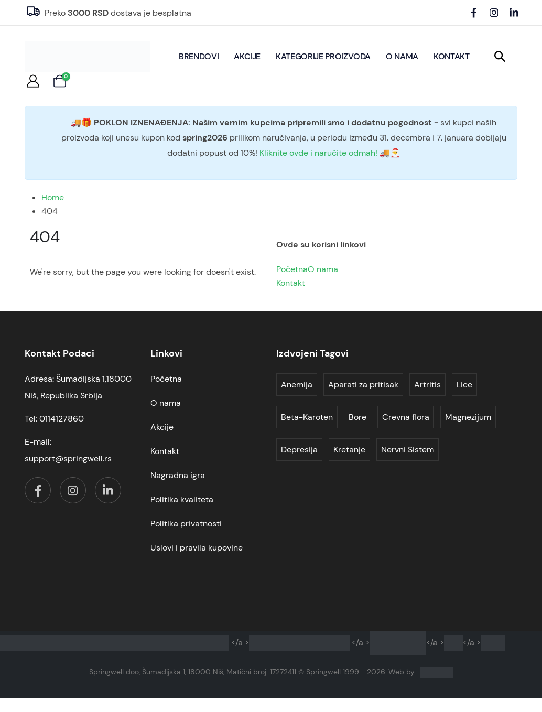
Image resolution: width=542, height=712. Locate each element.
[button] (499, 56)
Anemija (296, 384)
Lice (464, 384)
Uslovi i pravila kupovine (196, 547)
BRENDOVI (199, 56)
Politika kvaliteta (181, 499)
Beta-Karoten (307, 417)
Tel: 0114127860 (54, 418)
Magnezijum (468, 417)
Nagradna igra (177, 475)
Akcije (247, 56)
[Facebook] (474, 12)
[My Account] (33, 81)
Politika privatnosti (186, 523)
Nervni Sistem (407, 449)
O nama (402, 56)
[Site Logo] (87, 56)
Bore (357, 417)
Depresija (299, 449)
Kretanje (349, 449)
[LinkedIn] (514, 12)
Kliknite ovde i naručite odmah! (318, 152)
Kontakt (451, 56)
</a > (188, 642)
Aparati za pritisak (363, 384)
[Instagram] (494, 12)
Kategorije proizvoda (323, 56)
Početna (292, 269)
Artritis (427, 384)
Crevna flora (405, 417)
